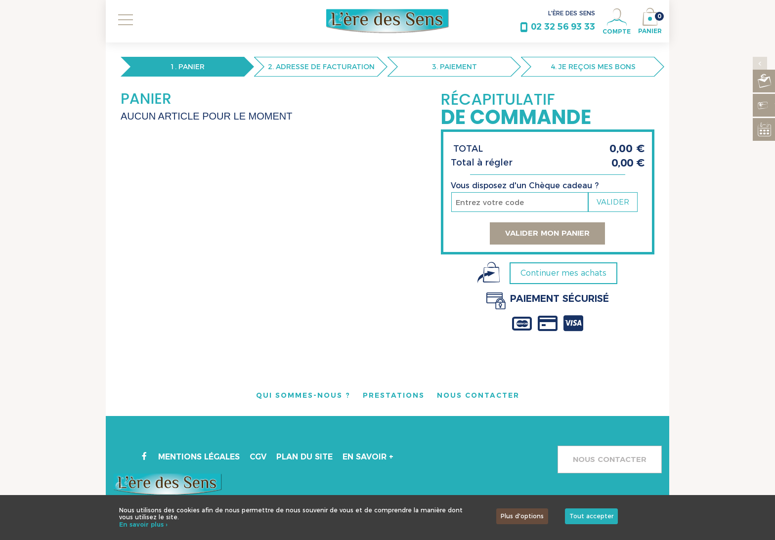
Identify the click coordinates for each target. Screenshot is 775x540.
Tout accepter (591, 516)
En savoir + (369, 456)
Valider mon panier (547, 233)
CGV (258, 456)
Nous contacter (609, 459)
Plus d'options (522, 516)
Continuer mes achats (563, 273)
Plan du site (305, 456)
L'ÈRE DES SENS (571, 13)
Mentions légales (199, 456)
